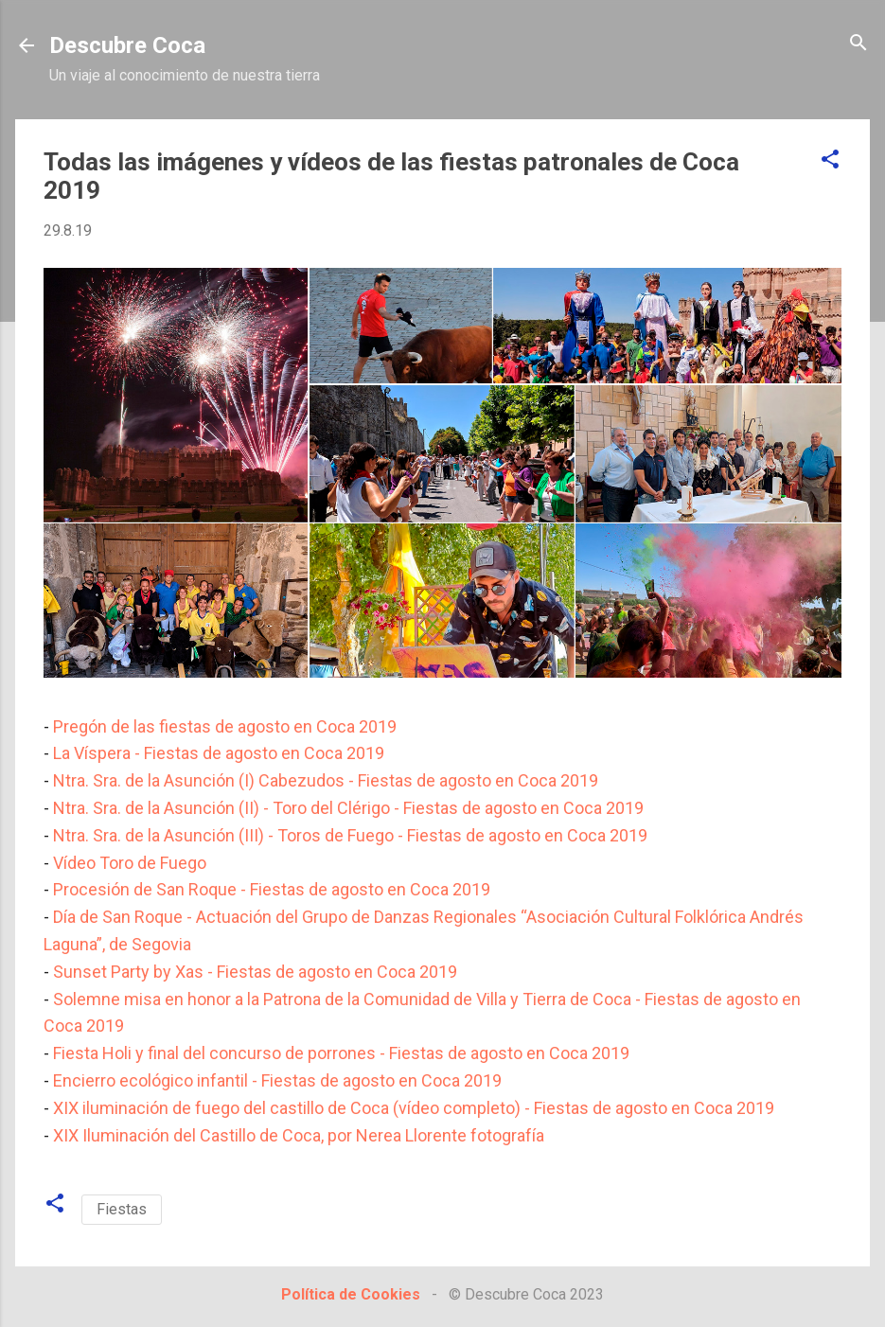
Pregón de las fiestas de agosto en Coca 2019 (225, 726)
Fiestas (122, 1209)
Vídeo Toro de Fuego (129, 863)
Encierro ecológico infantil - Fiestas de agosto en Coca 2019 (277, 1080)
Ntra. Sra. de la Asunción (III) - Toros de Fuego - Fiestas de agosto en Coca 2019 (350, 835)
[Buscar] (858, 44)
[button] (830, 160)
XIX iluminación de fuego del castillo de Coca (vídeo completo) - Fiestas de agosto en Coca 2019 (413, 1108)
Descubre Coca (127, 45)
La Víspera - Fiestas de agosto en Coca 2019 (218, 753)
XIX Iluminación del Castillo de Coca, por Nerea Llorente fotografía (298, 1135)
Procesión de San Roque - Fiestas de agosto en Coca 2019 (271, 889)
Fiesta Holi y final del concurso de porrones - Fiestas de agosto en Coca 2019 (341, 1053)
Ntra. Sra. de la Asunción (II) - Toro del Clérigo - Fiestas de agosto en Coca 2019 (348, 808)
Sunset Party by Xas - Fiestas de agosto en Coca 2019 (255, 972)
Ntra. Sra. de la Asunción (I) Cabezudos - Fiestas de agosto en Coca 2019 (325, 780)
